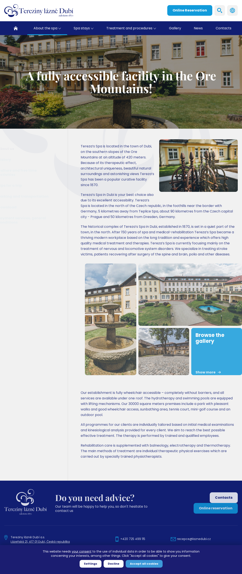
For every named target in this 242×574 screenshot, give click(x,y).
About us (16, 148)
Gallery (175, 28)
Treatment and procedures (129, 28)
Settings (90, 564)
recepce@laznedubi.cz (194, 539)
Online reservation (215, 508)
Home (15, 28)
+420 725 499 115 (132, 539)
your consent (81, 551)
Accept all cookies (144, 564)
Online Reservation (190, 10)
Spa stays (82, 28)
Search (219, 10)
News (198, 28)
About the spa (45, 28)
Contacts (223, 28)
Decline (113, 564)
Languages (232, 10)
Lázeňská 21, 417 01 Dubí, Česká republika (40, 542)
